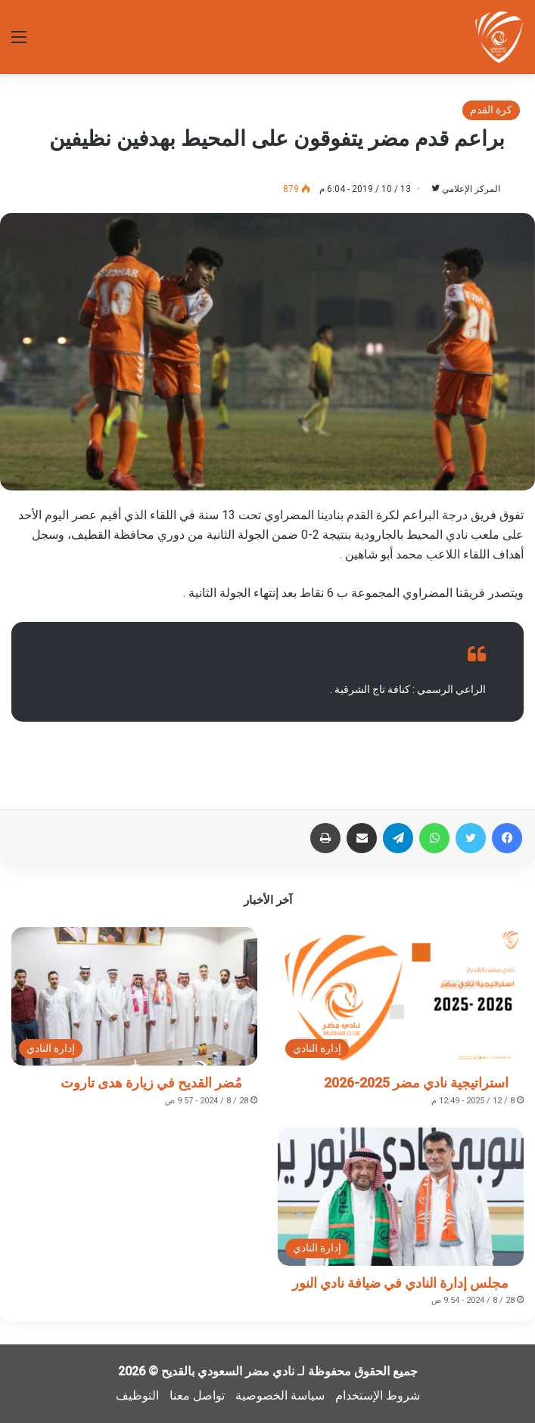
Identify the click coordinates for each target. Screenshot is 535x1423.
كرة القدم (491, 110)
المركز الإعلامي (471, 189)
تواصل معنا (197, 1395)
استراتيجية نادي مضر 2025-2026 (416, 1082)
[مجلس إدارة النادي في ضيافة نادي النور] (401, 1197)
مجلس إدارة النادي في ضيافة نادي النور (400, 1283)
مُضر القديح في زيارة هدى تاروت (151, 1082)
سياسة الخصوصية (280, 1395)
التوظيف (137, 1395)
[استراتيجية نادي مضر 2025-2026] (401, 996)
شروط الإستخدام (377, 1395)
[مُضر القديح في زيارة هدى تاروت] (134, 996)
